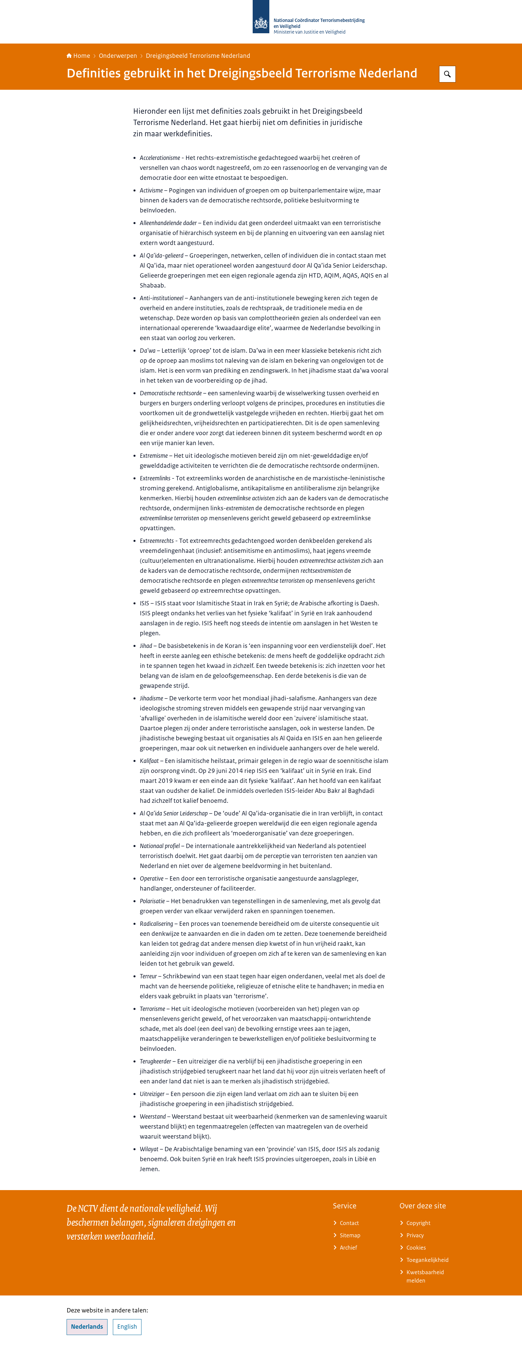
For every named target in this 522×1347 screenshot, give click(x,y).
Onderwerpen (118, 56)
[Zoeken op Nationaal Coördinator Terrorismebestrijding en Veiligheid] (447, 74)
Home (78, 56)
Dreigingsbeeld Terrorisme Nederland (198, 56)
